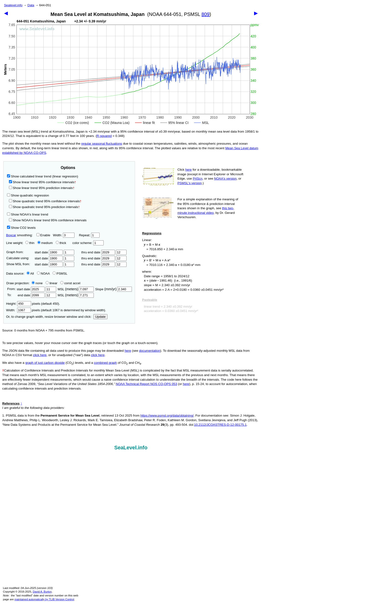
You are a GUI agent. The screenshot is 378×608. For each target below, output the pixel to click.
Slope (113, 289)
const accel (70, 283)
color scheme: (87, 243)
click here (40, 355)
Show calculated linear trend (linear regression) (42, 176)
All (30, 273)
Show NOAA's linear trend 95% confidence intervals (48, 220)
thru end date (98, 252)
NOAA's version (225, 178)
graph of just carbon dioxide (45, 363)
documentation (149, 350)
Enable (43, 235)
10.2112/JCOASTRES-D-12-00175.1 (220, 424)
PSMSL (60, 273)
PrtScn (197, 178)
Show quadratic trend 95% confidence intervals (45, 201)
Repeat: (89, 235)
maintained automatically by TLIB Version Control (44, 599)
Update (100, 316)
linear (51, 283)
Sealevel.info (13, 5)
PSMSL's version (189, 183)
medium (45, 243)
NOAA (43, 273)
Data (30, 5)
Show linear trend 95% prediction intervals (41, 188)
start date (49, 252)
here (188, 169)
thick (61, 243)
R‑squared (104, 136)
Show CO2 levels (21, 228)
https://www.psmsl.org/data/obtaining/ (167, 415)
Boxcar (11, 235)
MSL (76, 289)
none (36, 283)
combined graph (105, 363)
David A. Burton (42, 591)
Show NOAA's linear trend (27, 214)
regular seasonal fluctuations (101, 143)
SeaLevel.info (131, 448)
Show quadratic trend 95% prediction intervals (44, 207)
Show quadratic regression (28, 195)
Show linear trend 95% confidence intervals (41, 182)
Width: (63, 235)
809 (205, 14)
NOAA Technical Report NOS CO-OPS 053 (146, 384)
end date (31, 295)
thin (28, 243)
